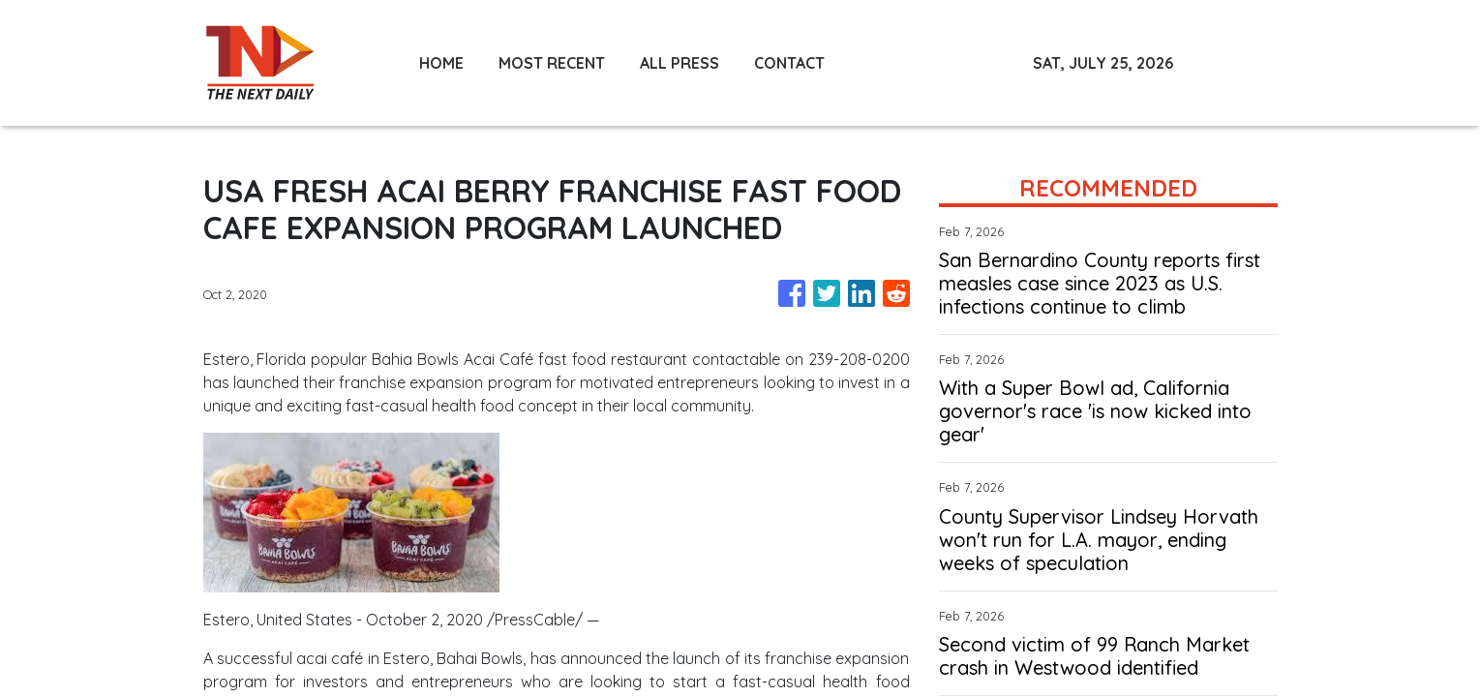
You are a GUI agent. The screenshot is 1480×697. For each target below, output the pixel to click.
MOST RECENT (551, 63)
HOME (441, 63)
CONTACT (789, 63)
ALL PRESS (679, 63)
